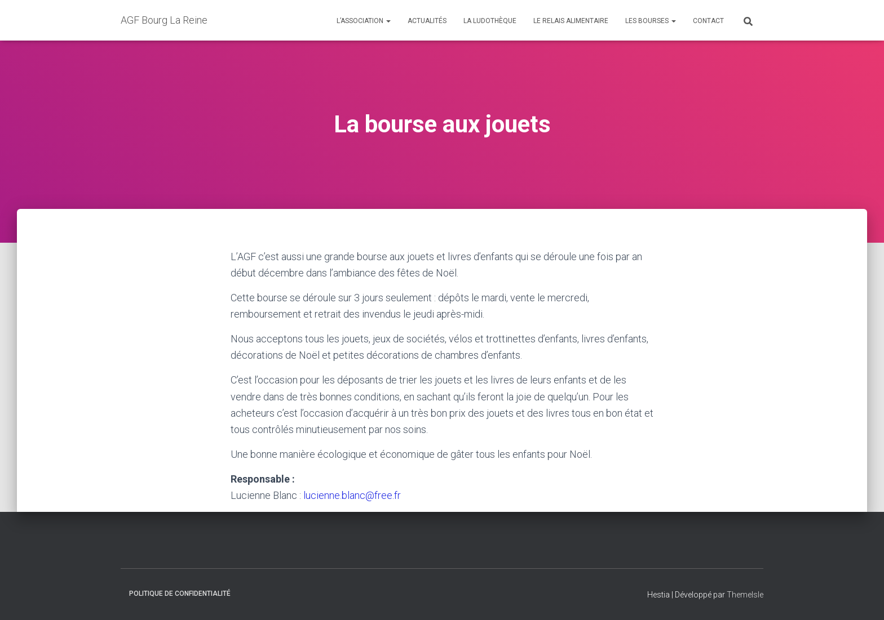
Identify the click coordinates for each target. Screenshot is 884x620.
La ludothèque (489, 21)
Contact (708, 21)
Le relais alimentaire (570, 21)
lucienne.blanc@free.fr (352, 495)
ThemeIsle (745, 594)
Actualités (427, 21)
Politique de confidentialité (180, 593)
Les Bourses (650, 21)
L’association (364, 21)
